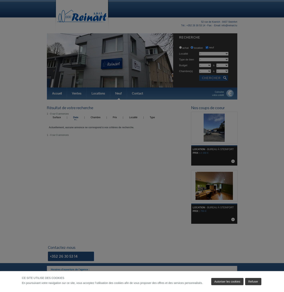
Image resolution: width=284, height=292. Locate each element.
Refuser (253, 281)
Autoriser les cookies (227, 281)
